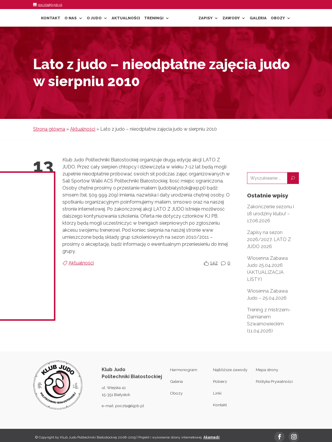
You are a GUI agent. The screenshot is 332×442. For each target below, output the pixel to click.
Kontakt (50, 18)
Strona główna (49, 129)
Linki (217, 393)
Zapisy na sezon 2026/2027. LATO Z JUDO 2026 (269, 239)
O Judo (94, 18)
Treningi (154, 18)
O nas (70, 18)
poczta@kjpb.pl (129, 405)
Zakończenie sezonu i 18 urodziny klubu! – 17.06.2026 (270, 213)
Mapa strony (267, 369)
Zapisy (205, 18)
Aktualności (126, 18)
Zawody (231, 18)
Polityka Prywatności (274, 381)
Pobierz (220, 381)
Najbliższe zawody (230, 369)
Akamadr (211, 437)
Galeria (258, 18)
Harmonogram (183, 369)
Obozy (278, 18)
